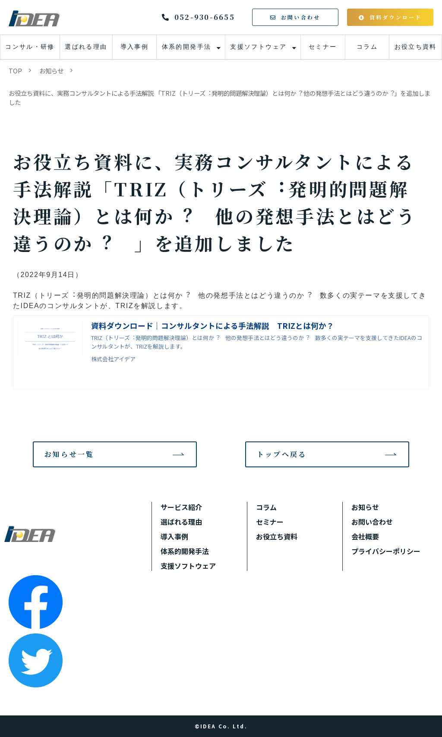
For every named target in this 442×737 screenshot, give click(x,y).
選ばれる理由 (86, 47)
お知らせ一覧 (69, 454)
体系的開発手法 (187, 47)
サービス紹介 (181, 507)
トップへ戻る (281, 454)
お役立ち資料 (416, 47)
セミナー (323, 47)
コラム (367, 47)
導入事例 (134, 47)
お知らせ (51, 70)
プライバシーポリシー (385, 551)
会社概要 (365, 536)
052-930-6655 (204, 17)
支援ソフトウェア (258, 47)
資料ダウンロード (395, 17)
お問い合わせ (300, 17)
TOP (15, 70)
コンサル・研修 (30, 47)
